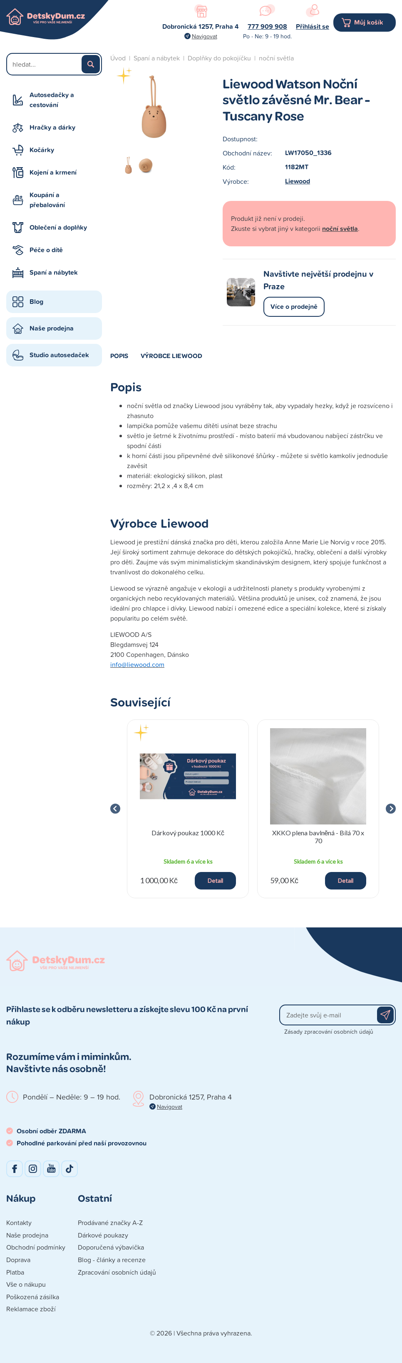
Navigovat (204, 36)
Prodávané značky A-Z (110, 1222)
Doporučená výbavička (111, 1247)
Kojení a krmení (53, 172)
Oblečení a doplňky (58, 227)
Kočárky (42, 150)
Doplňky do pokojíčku (219, 58)
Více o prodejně (294, 306)
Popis (119, 355)
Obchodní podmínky (35, 1247)
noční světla (276, 58)
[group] (188, 808)
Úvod (118, 58)
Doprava (18, 1259)
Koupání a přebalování (47, 200)
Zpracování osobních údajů (117, 1272)
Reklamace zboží (31, 1308)
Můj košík (368, 22)
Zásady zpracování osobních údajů (328, 1031)
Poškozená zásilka (32, 1296)
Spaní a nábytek (54, 272)
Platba (15, 1272)
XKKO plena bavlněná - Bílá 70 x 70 (318, 836)
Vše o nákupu (26, 1284)
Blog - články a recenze (112, 1259)
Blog (36, 301)
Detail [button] (215, 880)
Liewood (297, 181)
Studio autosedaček (59, 355)
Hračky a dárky (52, 127)
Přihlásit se (312, 26)
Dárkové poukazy (103, 1235)
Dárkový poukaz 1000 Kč (187, 833)
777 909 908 (267, 26)
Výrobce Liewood (171, 355)
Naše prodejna (52, 328)
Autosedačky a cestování (52, 100)
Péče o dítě (46, 250)
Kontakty (19, 1222)
